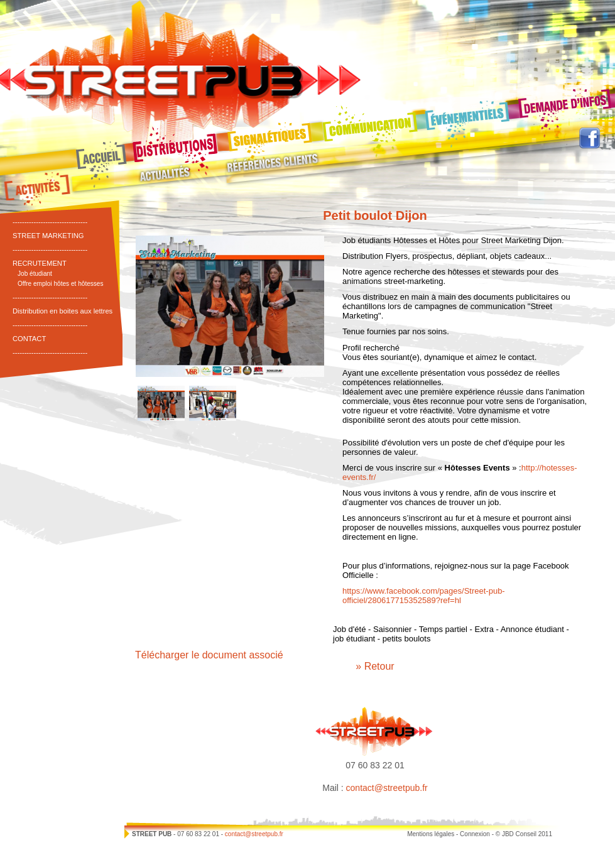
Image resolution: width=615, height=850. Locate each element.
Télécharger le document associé (209, 655)
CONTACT (29, 338)
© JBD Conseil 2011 (524, 834)
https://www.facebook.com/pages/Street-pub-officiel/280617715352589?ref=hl (423, 595)
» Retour (375, 666)
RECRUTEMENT (40, 263)
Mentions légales (430, 834)
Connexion (475, 834)
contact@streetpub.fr (387, 788)
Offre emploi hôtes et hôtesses (61, 283)
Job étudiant (35, 273)
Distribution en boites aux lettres (62, 311)
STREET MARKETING (48, 235)
